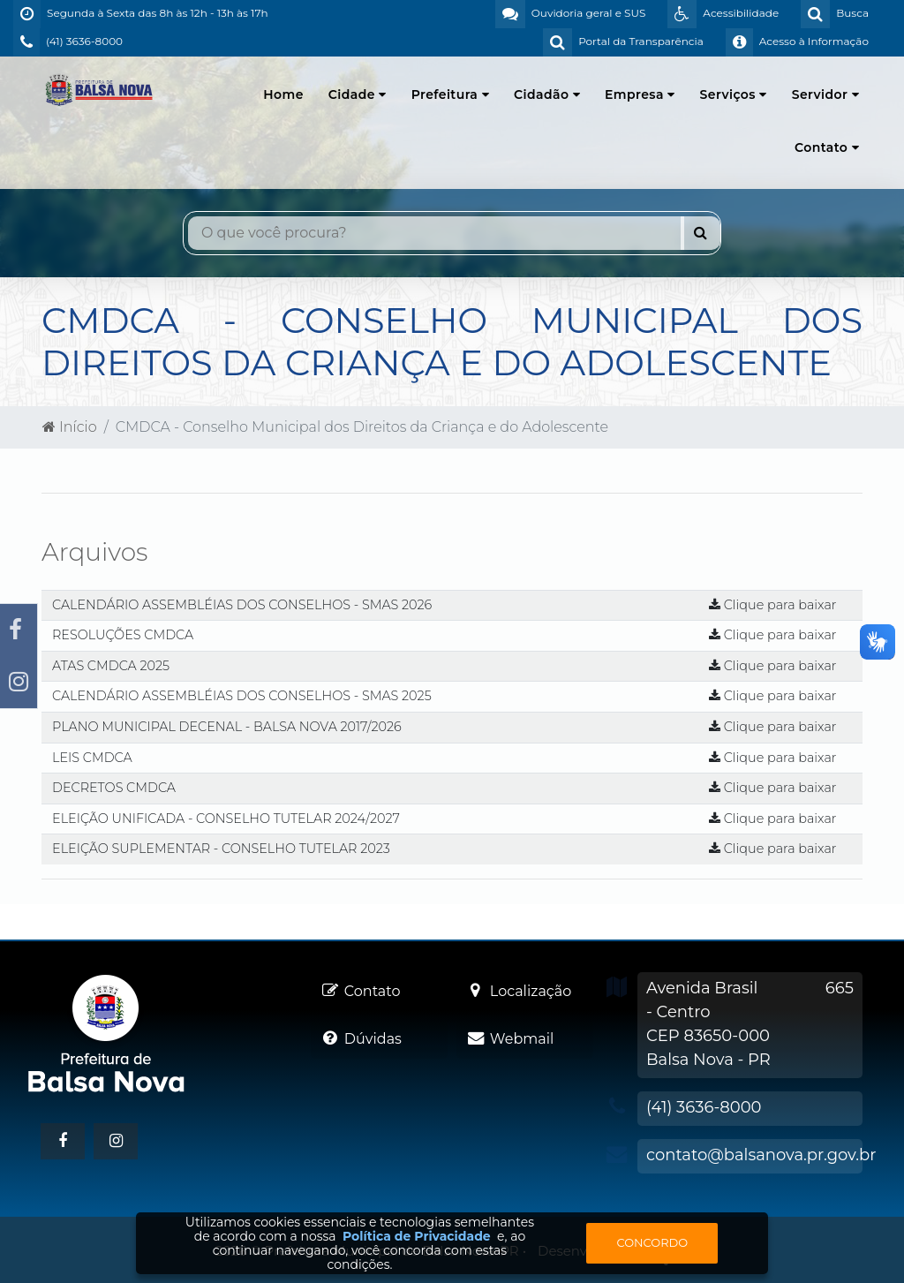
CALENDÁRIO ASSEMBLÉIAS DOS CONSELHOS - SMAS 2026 (242, 605)
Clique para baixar (773, 605)
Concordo (652, 1242)
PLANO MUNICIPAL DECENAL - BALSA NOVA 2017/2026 (227, 727)
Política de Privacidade (417, 1236)
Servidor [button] (825, 94)
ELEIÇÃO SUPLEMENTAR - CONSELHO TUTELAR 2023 (221, 849)
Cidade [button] (357, 94)
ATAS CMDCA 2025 (111, 666)
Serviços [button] (733, 94)
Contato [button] (827, 147)
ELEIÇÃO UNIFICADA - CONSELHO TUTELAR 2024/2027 (226, 818)
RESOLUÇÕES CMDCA (122, 635)
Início (69, 427)
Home (283, 94)
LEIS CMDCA (92, 758)
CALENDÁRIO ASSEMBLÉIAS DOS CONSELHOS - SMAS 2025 (242, 696)
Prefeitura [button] (450, 94)
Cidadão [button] (547, 94)
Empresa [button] (640, 94)
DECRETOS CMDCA (114, 788)
